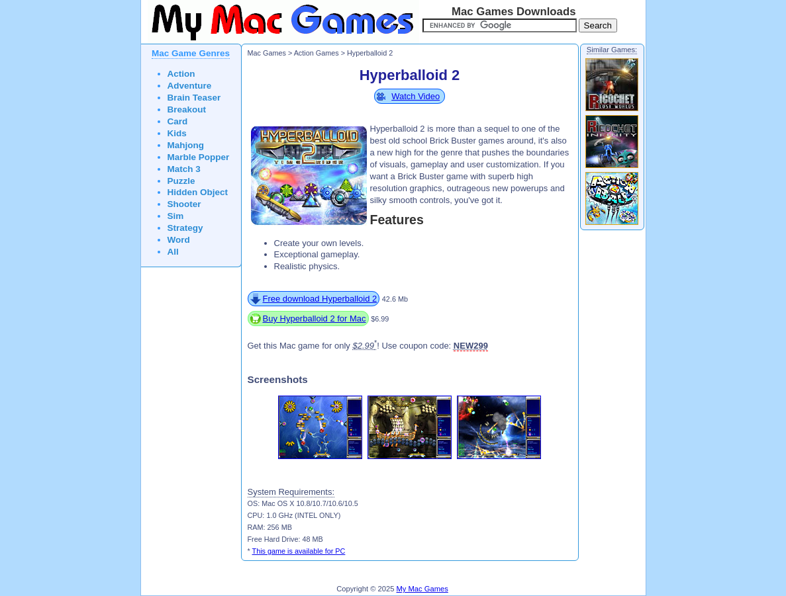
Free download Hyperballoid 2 (320, 299)
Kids (177, 133)
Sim (176, 216)
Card (178, 121)
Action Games (316, 53)
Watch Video (415, 96)
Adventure (190, 86)
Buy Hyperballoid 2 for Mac (314, 318)
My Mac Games (422, 589)
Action (181, 74)
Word (179, 240)
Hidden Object (198, 192)
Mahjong (186, 145)
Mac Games (267, 53)
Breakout (187, 109)
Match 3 (184, 169)
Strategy (185, 228)
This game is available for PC (299, 551)
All (173, 252)
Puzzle (181, 181)
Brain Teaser (194, 98)
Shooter (184, 204)
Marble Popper (199, 157)
